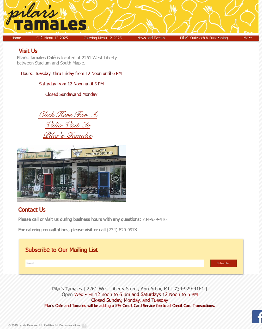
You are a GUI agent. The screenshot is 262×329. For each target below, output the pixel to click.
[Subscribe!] (223, 263)
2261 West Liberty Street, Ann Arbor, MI (128, 289)
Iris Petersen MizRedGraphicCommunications (51, 325)
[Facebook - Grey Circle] (84, 326)
